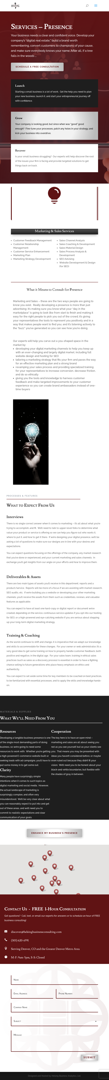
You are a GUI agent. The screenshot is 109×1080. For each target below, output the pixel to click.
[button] (55, 866)
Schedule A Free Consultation (37, 67)
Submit (89, 1057)
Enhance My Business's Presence (54, 833)
